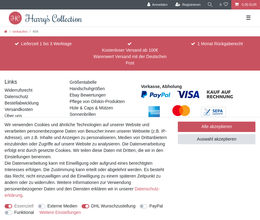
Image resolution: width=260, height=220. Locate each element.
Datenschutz (16, 96)
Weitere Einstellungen (60, 212)
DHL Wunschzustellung (113, 206)
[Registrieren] (188, 4)
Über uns (13, 115)
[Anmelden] (157, 4)
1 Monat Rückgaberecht (220, 43)
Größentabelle (83, 82)
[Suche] (210, 4)
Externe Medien (62, 206)
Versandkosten (19, 109)
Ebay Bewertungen (88, 95)
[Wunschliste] (223, 4)
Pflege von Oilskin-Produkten (97, 101)
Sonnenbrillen (83, 114)
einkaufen (20, 31)
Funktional (24, 212)
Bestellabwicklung (21, 103)
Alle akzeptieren (216, 126)
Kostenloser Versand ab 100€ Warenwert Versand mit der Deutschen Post (130, 56)
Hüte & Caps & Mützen (91, 107)
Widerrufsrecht (18, 90)
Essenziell (24, 206)
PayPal (156, 206)
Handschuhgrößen (87, 88)
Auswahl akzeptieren (216, 139)
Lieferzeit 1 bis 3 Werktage (46, 43)
